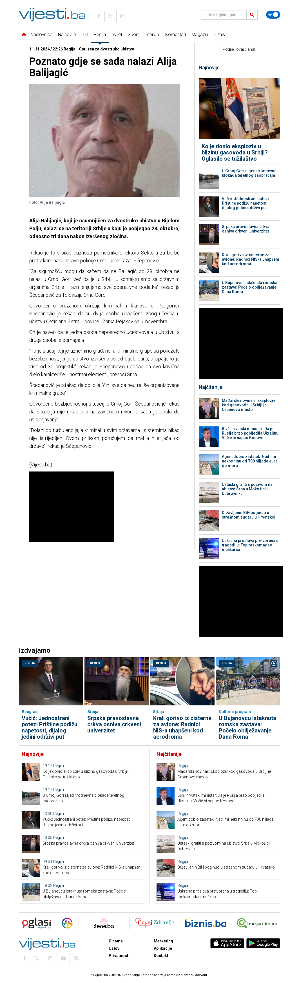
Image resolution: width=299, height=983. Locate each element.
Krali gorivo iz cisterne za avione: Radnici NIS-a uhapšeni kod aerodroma (250, 259)
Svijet (116, 34)
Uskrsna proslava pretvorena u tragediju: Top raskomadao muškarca (250, 545)
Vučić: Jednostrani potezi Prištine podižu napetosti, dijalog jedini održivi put (245, 203)
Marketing (163, 941)
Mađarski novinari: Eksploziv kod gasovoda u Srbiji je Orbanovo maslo (248, 405)
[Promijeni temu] (273, 15)
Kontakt (161, 955)
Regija (100, 34)
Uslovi (115, 948)
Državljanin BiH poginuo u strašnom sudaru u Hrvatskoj (248, 514)
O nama (116, 941)
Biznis (219, 34)
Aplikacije (163, 948)
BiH (85, 34)
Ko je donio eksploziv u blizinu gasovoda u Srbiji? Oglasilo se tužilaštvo (235, 152)
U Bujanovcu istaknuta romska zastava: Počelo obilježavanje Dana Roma (249, 287)
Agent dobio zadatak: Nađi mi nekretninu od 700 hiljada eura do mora (250, 461)
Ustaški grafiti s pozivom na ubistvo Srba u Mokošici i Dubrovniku (247, 489)
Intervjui (152, 34)
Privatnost (118, 955)
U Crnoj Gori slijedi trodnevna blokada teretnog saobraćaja (249, 173)
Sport (133, 34)
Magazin (199, 34)
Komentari (175, 34)
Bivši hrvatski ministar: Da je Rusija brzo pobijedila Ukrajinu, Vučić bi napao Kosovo (250, 433)
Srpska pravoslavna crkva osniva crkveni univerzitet (245, 228)
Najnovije (67, 34)
